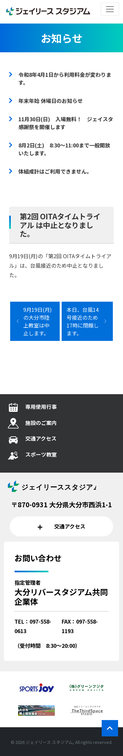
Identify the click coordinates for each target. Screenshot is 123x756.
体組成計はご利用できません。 (55, 171)
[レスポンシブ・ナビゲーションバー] (110, 9)
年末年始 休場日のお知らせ (50, 101)
